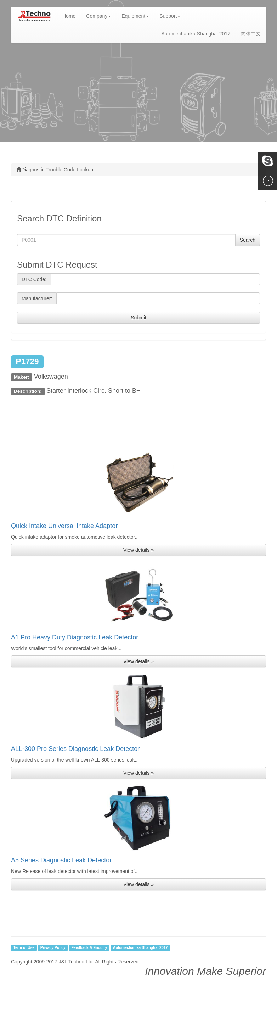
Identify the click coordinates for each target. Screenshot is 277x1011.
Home (71, 15)
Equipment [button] (135, 16)
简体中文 (251, 34)
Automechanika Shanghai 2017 (195, 34)
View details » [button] (138, 550)
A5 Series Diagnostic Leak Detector (61, 860)
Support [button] (169, 16)
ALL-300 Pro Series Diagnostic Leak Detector (75, 748)
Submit (138, 317)
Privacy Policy (53, 948)
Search (247, 240)
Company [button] (98, 16)
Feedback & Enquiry (89, 948)
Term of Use (23, 948)
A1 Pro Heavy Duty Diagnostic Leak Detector (74, 637)
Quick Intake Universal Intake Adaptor (64, 525)
